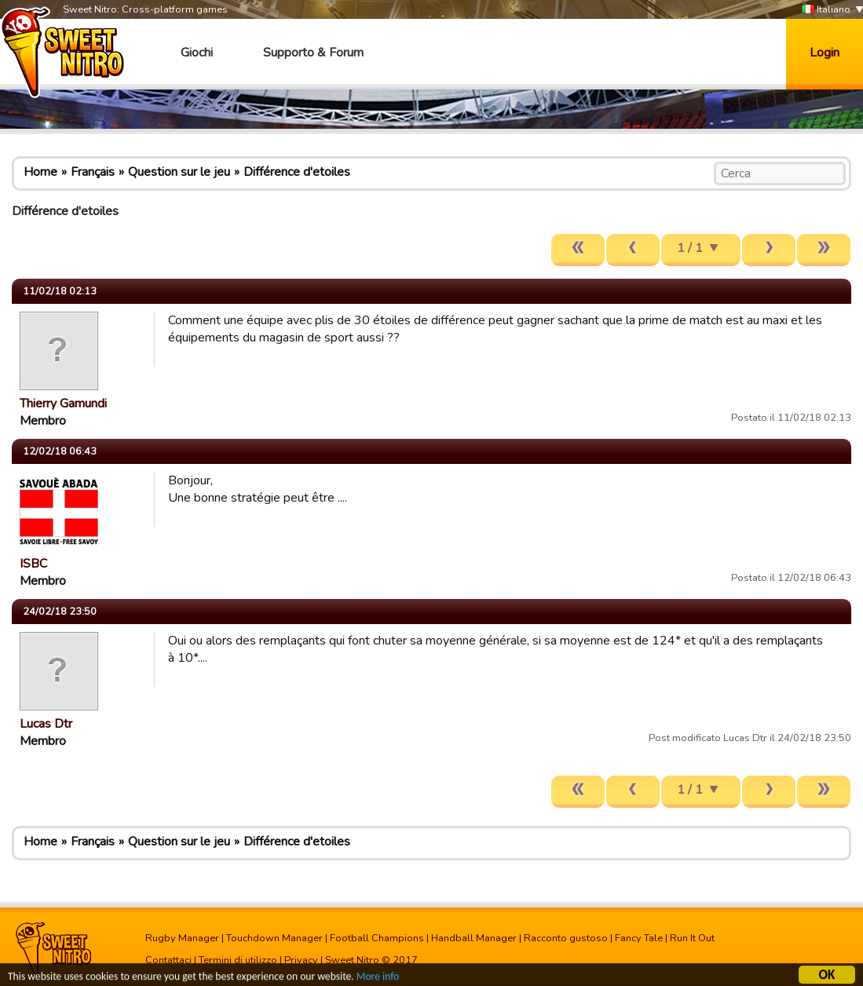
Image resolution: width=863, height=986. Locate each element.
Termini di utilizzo (238, 960)
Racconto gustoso (566, 938)
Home (40, 172)
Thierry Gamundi (63, 403)
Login (824, 52)
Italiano (826, 9)
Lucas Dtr (46, 723)
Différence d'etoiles (296, 172)
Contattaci (168, 960)
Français (93, 172)
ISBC (33, 563)
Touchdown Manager (274, 938)
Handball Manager (474, 938)
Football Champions (377, 938)
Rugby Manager (182, 938)
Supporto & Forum (313, 52)
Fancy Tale (639, 938)
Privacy (301, 960)
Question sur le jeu (179, 172)
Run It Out (692, 938)
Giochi (197, 52)
